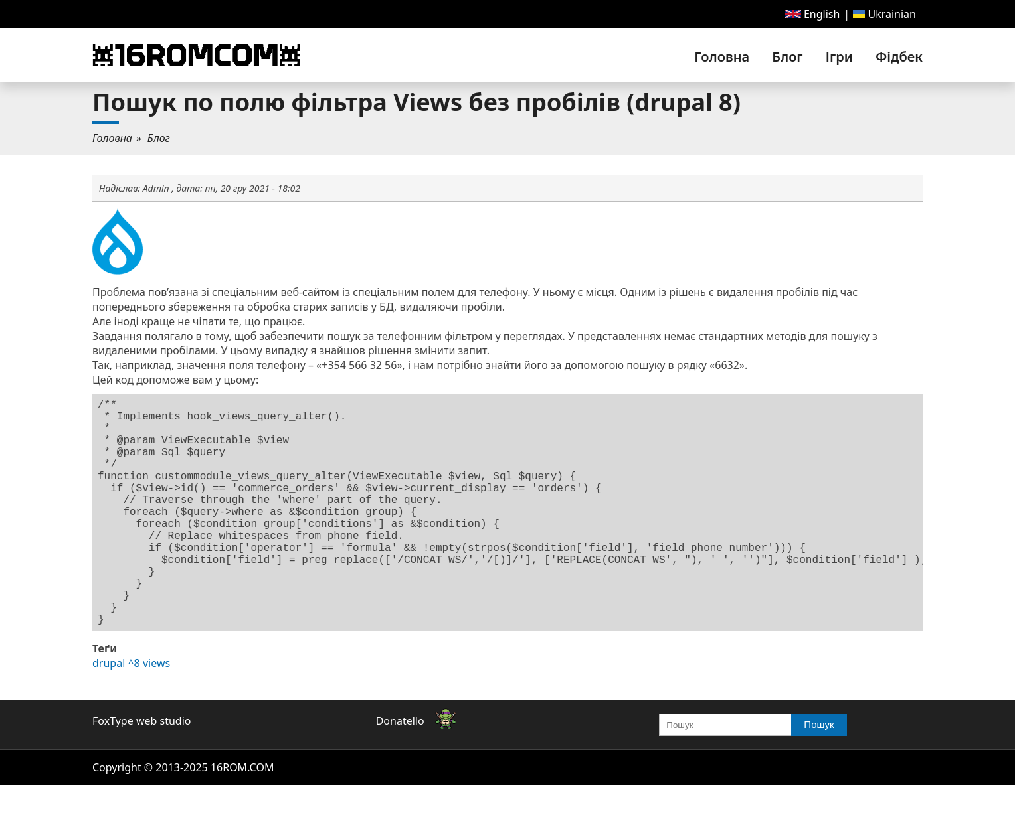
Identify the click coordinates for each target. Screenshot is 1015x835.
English (812, 14)
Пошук (819, 775)
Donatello (400, 771)
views (156, 713)
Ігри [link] (839, 57)
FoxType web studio (141, 771)
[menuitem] (813, 14)
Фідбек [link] (899, 57)
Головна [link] (721, 57)
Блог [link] (787, 57)
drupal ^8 (116, 713)
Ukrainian (884, 14)
